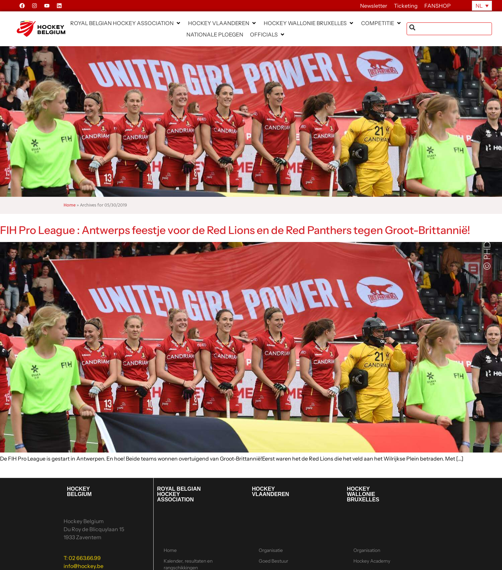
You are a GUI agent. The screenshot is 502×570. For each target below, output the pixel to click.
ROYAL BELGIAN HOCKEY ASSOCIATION (179, 494)
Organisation (366, 550)
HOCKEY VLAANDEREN (270, 491)
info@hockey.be (83, 566)
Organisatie (271, 550)
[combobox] (449, 28)
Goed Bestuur (273, 561)
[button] (126, 23)
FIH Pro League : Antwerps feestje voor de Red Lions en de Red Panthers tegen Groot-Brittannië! (235, 230)
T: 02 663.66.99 (82, 558)
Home (70, 205)
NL (479, 5)
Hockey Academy (371, 561)
